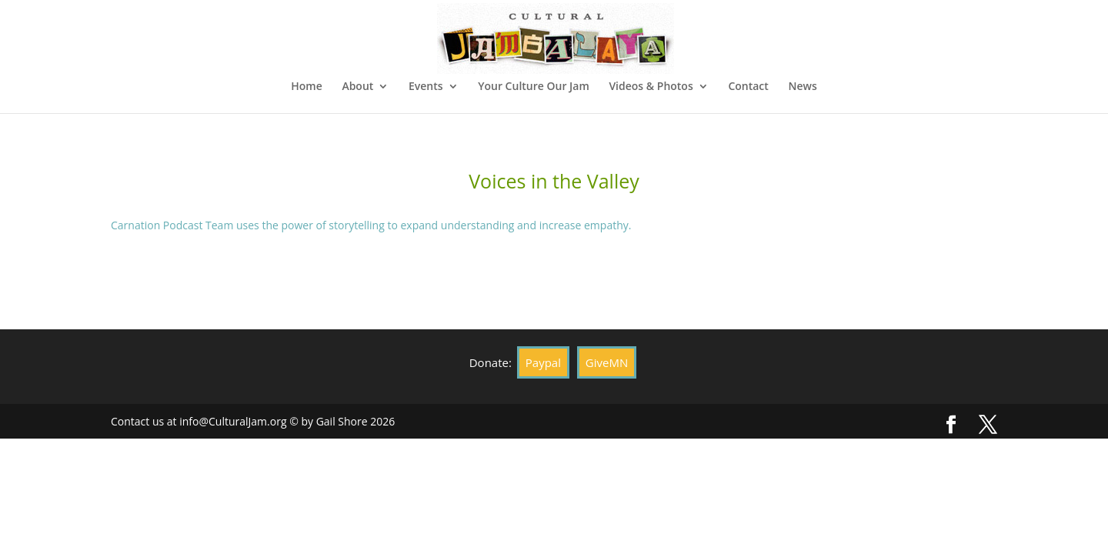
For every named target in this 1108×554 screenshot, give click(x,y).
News (802, 87)
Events (426, 87)
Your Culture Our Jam (533, 87)
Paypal (543, 362)
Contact (748, 87)
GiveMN (607, 362)
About (357, 87)
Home (306, 87)
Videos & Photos (650, 87)
